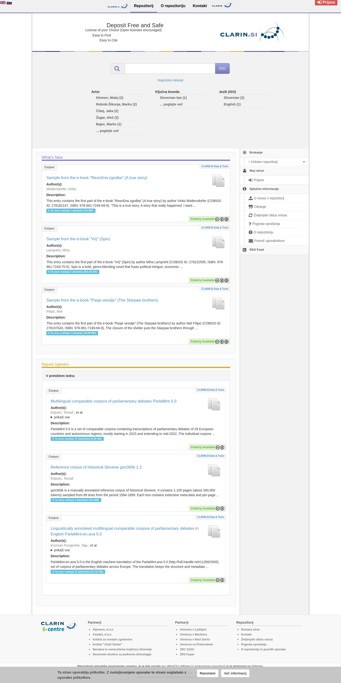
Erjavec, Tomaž (62, 412)
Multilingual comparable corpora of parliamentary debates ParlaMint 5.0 (113, 401)
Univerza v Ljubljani (193, 629)
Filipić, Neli (54, 311)
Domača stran (250, 629)
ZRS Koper (187, 654)
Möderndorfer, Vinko (61, 189)
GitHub (256, 666)
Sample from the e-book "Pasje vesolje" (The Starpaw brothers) (102, 300)
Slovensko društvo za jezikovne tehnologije (122, 654)
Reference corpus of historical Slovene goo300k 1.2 (96, 467)
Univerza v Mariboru (193, 634)
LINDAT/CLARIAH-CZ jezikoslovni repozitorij (195, 666)
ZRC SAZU (187, 649)
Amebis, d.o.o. (102, 634)
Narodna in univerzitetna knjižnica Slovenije (122, 649)
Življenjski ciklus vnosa (257, 639)
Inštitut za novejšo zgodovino (112, 639)
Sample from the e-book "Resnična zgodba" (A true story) (96, 177)
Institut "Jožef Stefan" (107, 644)
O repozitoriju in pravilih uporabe (263, 649)
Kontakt (246, 634)
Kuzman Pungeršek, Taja (69, 545)
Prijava (326, 2)
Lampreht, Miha (57, 250)
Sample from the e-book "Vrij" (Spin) (78, 239)
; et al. (136, 415)
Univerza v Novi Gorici (195, 639)
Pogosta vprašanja (253, 644)
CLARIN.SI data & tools (215, 166)
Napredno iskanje (171, 80)
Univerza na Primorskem (196, 644)
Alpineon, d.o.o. (103, 629)
